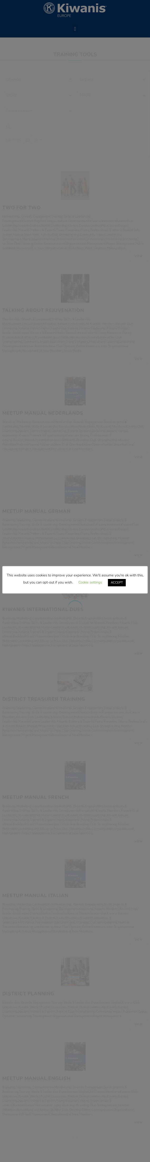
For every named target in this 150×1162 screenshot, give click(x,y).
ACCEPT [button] (117, 582)
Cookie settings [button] (90, 582)
